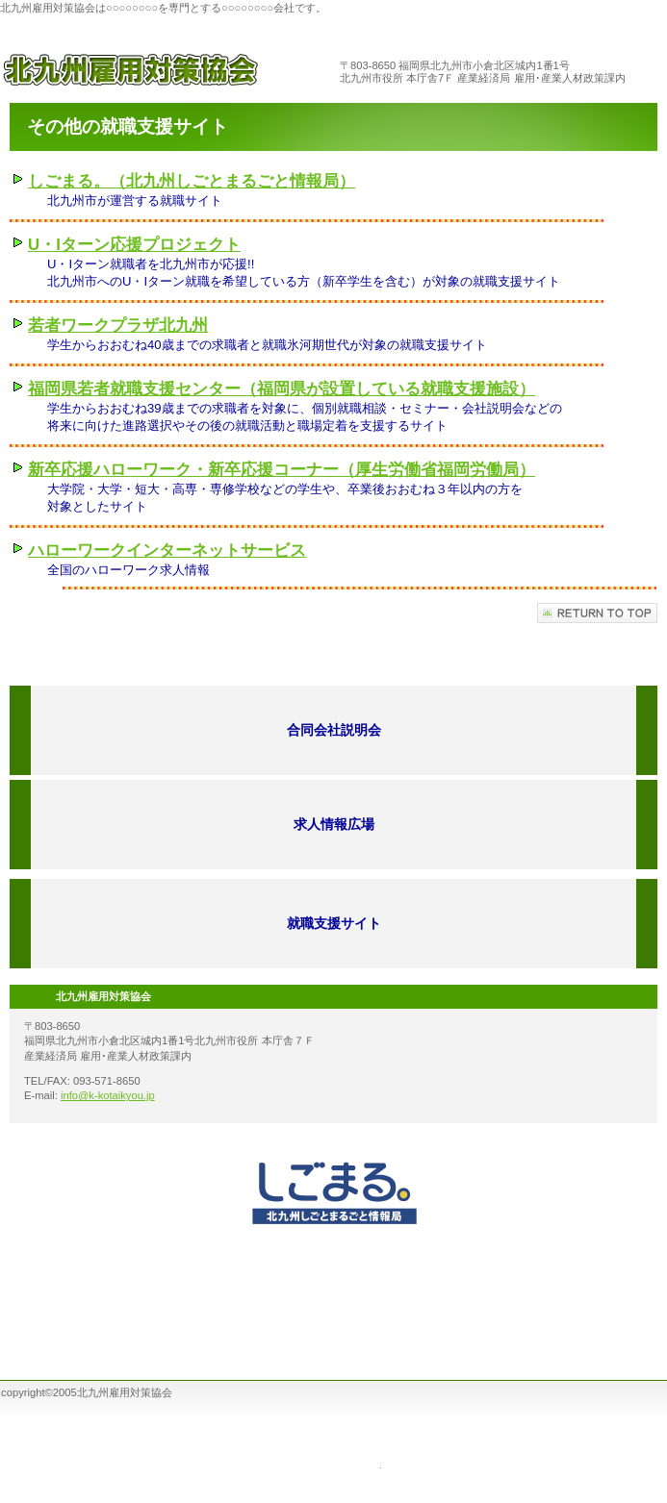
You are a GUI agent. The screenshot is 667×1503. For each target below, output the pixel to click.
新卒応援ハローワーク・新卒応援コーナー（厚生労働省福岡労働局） (281, 470)
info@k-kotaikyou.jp (108, 1095)
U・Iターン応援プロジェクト (134, 245)
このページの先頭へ (597, 613)
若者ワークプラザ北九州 (118, 325)
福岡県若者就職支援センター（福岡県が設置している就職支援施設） (281, 389)
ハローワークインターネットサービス (167, 550)
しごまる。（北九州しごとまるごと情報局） (191, 181)
